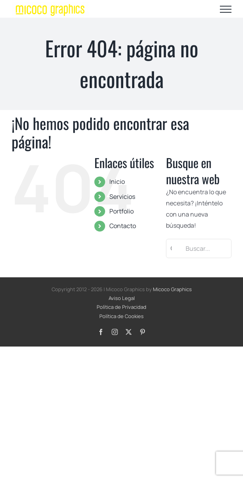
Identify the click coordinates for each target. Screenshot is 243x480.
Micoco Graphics (172, 289)
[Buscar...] (198, 248)
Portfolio (121, 211)
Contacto (122, 226)
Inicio (117, 181)
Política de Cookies (121, 316)
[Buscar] (171, 248)
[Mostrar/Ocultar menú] (226, 9)
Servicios (122, 196)
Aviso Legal (122, 298)
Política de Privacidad (121, 306)
